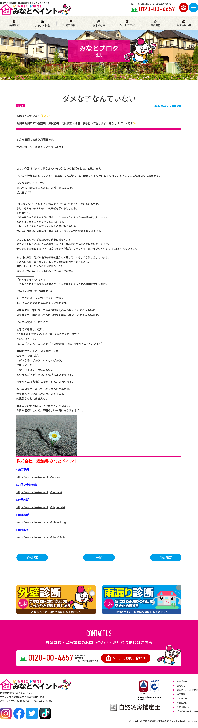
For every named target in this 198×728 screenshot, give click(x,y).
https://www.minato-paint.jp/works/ (38, 477)
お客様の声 (99, 23)
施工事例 (71, 23)
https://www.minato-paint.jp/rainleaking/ (41, 522)
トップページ (183, 681)
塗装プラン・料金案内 (187, 689)
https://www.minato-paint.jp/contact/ (39, 492)
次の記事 (166, 557)
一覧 (99, 557)
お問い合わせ (183, 23)
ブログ (20, 105)
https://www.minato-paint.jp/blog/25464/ (41, 537)
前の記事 (32, 557)
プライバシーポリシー (187, 711)
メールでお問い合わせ (126, 658)
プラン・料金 (42, 23)
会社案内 (14, 23)
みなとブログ (127, 23)
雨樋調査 (155, 23)
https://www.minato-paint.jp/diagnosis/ (40, 507)
